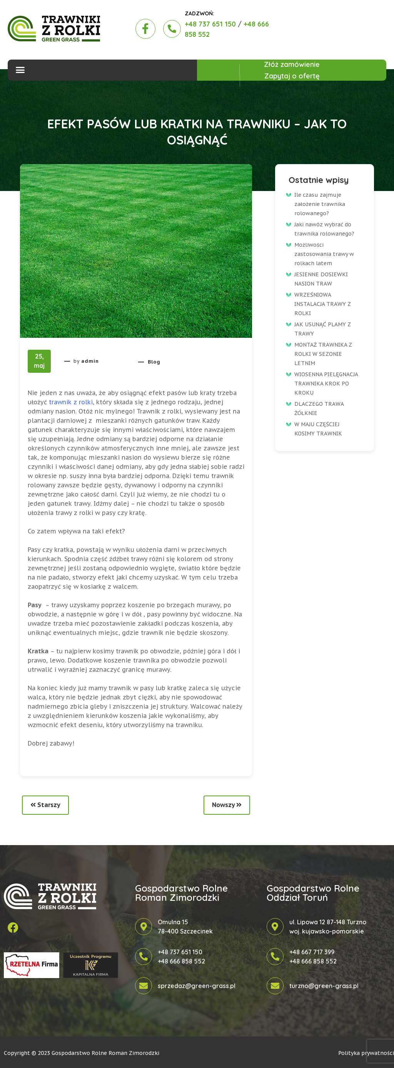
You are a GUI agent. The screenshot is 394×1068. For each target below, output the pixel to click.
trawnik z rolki (71, 402)
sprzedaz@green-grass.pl (196, 986)
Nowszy (227, 805)
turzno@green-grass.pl (324, 986)
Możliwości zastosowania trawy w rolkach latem (324, 254)
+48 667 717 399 (311, 952)
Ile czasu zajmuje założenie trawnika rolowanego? (319, 204)
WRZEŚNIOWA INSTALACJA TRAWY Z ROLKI (322, 304)
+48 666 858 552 (181, 961)
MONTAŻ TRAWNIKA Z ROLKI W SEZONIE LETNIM (323, 354)
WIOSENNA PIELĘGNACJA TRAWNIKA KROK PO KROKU (326, 383)
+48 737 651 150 (210, 24)
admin (90, 361)
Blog (154, 362)
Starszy (45, 805)
